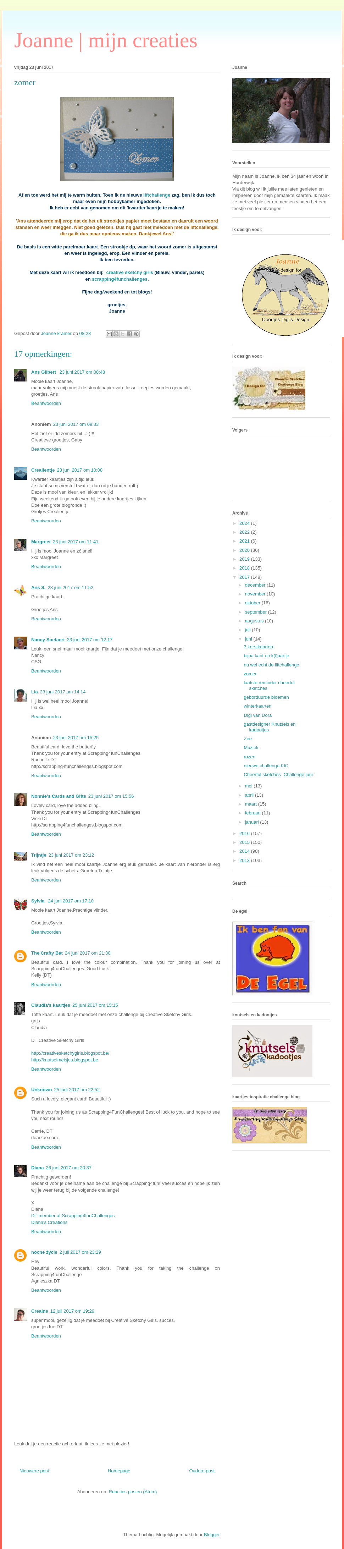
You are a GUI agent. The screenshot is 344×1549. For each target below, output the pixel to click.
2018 (245, 568)
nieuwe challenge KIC (266, 765)
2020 (245, 550)
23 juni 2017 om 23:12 (71, 855)
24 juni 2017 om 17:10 (71, 900)
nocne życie (44, 1252)
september (256, 612)
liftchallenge (156, 195)
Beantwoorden (46, 403)
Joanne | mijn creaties (106, 40)
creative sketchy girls (129, 272)
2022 (245, 532)
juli (248, 629)
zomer (250, 673)
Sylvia (38, 900)
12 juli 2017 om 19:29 (72, 1311)
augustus (255, 621)
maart (251, 804)
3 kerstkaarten (258, 646)
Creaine (39, 1311)
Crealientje (43, 470)
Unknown (41, 1089)
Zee (247, 738)
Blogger (212, 1534)
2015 (245, 842)
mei (249, 786)
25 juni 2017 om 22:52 (77, 1089)
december (256, 585)
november (256, 594)
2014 (245, 851)
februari (253, 812)
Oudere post (202, 1470)
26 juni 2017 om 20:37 (68, 1167)
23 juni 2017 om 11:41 (76, 541)
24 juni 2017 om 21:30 (88, 953)
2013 (245, 860)
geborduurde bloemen (266, 697)
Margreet (41, 541)
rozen (249, 756)
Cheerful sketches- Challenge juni (278, 774)
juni (249, 639)
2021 (245, 541)
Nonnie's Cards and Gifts (58, 796)
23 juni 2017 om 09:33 (76, 424)
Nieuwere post (34, 1470)
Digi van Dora (258, 715)
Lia (34, 691)
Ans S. (38, 587)
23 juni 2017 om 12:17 (90, 639)
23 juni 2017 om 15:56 (111, 796)
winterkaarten (257, 706)
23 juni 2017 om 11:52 (70, 587)
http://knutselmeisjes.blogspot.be (64, 1059)
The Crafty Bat (47, 953)
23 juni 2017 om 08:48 (82, 372)
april (250, 795)
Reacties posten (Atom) (133, 1491)
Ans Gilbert (44, 372)
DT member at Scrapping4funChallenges (73, 1215)
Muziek (251, 747)
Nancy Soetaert (48, 639)
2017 (245, 577)
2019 (245, 559)
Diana (37, 1167)
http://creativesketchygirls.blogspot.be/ (70, 1053)
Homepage (119, 1470)
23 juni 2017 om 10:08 (79, 470)
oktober (253, 602)
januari (252, 822)
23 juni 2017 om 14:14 (63, 691)
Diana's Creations (49, 1222)
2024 (245, 523)
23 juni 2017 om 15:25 (76, 737)
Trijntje (38, 855)
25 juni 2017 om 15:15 (95, 1005)
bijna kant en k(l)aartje (266, 655)
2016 (245, 833)
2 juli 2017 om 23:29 (80, 1252)
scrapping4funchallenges (120, 279)
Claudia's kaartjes (50, 1005)
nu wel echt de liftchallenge (271, 665)
